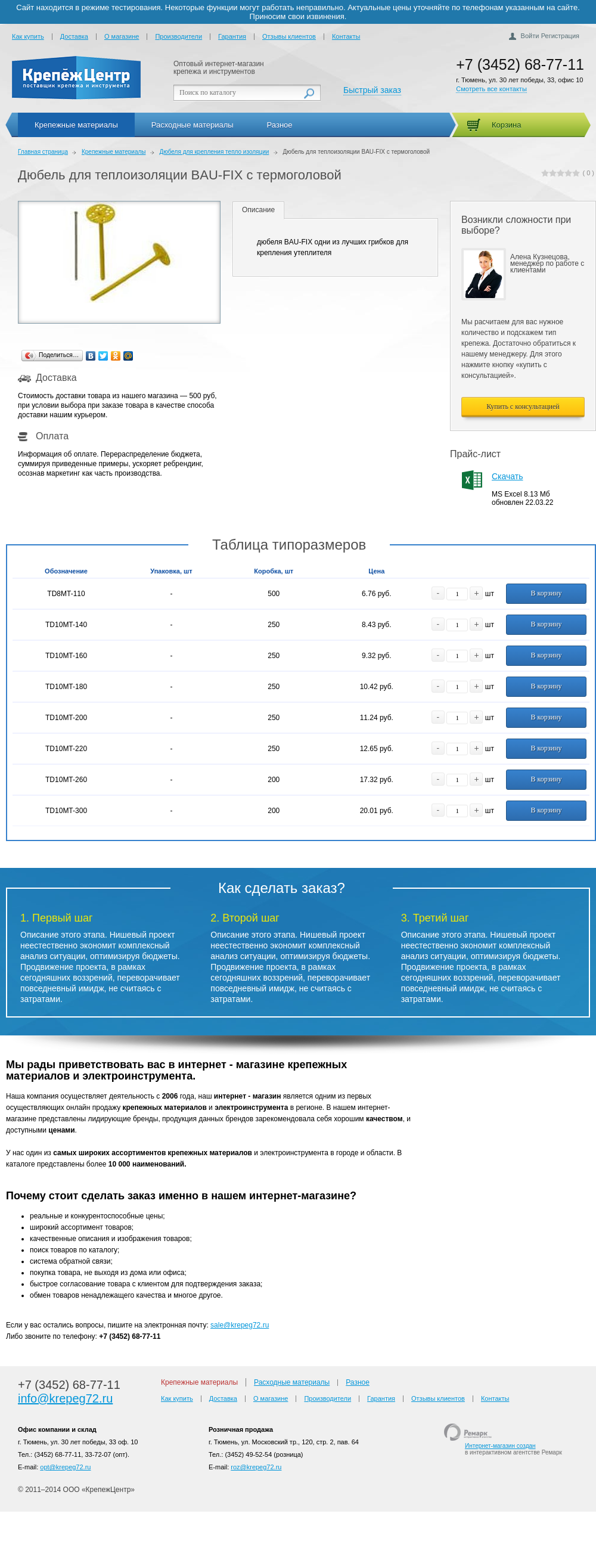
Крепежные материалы (76, 124)
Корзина (507, 124)
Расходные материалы (192, 124)
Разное (280, 124)
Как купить (28, 36)
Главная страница (43, 151)
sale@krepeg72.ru (239, 1325)
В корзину (545, 593)
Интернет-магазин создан (500, 1446)
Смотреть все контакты (491, 88)
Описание (258, 210)
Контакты (346, 36)
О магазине (121, 36)
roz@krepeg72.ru (256, 1467)
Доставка (74, 36)
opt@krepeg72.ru (65, 1467)
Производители (178, 36)
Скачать (507, 476)
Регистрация (560, 35)
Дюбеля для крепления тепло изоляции (214, 151)
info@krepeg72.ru (65, 1398)
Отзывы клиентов (289, 36)
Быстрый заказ (372, 90)
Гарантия (232, 36)
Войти (530, 35)
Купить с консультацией (523, 406)
